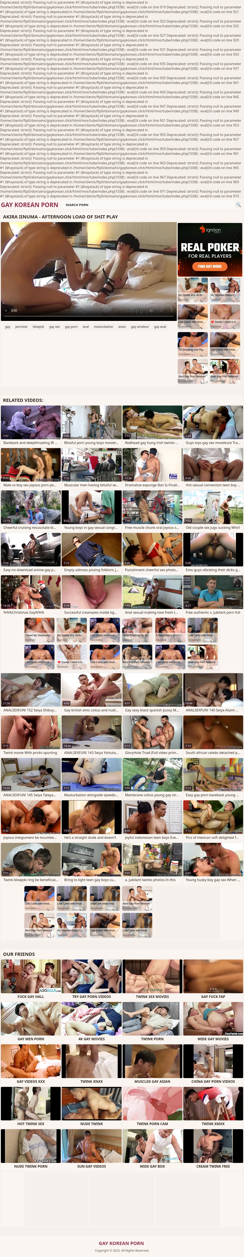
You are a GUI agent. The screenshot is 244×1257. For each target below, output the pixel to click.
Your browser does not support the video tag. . (89, 271)
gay (7, 327)
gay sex (54, 327)
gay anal (160, 327)
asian (122, 327)
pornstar (22, 327)
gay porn (71, 327)
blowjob (38, 327)
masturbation (103, 327)
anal (86, 327)
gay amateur (140, 327)
